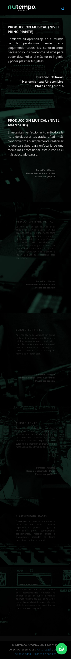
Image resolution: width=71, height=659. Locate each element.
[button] (61, 648)
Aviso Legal (44, 649)
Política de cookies (44, 654)
